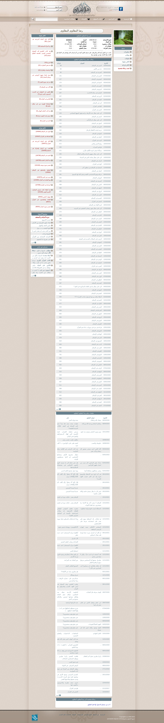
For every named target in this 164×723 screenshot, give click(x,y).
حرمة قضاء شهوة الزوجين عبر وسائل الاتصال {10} (41, 76)
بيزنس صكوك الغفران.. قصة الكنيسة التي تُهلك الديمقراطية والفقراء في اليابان (67, 434)
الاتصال (84, 19)
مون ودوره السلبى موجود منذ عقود (91, 432)
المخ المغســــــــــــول (44, 228)
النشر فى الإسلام (97, 116)
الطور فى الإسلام (97, 314)
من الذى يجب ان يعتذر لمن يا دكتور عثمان (41, 232)
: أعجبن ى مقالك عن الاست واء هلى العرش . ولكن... (41, 271)
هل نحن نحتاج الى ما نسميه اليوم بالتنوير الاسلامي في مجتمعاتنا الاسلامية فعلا (67, 465)
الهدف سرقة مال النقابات (93, 592)
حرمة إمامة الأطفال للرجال (94, 130)
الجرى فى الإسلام (97, 76)
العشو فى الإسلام (97, 79)
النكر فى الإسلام (97, 215)
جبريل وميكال (74, 575)
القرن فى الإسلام (97, 273)
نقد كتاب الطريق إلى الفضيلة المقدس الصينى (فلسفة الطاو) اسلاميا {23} (41, 52)
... (100, 440)
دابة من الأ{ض (98, 69)
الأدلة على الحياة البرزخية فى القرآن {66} (41, 40)
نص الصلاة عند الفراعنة (71, 560)
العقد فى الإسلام (97, 402)
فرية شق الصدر (73, 662)
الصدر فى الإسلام (97, 307)
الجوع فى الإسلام (97, 331)
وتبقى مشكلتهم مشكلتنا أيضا (92, 471)
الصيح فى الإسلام (97, 354)
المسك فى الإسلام (96, 256)
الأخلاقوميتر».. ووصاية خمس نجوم (68, 527)
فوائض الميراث (97, 147)
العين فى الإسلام (97, 235)
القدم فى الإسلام (97, 283)
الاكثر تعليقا (125, 62)
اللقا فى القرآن (97, 106)
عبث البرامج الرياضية (72, 602)
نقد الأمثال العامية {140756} (43, 160)
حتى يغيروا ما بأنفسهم (44, 239)
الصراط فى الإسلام (96, 310)
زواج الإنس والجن (97, 144)
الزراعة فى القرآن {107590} (43, 185)
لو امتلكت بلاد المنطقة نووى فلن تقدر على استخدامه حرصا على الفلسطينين (90, 521)
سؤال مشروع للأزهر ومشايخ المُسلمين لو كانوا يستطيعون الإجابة (67, 457)
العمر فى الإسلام (97, 246)
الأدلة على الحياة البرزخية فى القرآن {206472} (41, 142)
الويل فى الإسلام (97, 232)
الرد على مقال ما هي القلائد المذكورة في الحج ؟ (88, 286)
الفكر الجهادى (97, 633)
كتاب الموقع (98, 19)
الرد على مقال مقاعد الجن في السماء (91, 157)
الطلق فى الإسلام (97, 280)
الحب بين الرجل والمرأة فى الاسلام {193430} (41, 149)
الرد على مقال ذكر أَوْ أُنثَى (94, 120)
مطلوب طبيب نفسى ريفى (70, 440)
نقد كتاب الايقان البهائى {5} (43, 111)
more (58, 409)
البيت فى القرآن (97, 140)
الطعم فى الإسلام (97, 229)
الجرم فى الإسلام (97, 375)
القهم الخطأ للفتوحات (94, 624)
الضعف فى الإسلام (96, 263)
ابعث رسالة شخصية (123, 68)
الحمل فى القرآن (97, 201)
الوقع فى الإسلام (97, 371)
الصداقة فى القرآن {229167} (43, 136)
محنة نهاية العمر (73, 420)
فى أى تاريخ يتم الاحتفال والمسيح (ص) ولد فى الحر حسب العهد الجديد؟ (90, 476)
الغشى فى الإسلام (96, 249)
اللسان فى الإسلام (96, 225)
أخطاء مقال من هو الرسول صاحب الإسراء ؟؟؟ (88, 297)
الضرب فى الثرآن (97, 266)
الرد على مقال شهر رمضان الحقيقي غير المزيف (88, 208)
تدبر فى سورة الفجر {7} (44, 82)
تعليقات (127, 58)
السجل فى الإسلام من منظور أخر (92, 167)
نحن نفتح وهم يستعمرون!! (70, 614)
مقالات (127, 55)
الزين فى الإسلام (97, 96)
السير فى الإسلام (97, 65)
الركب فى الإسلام (97, 161)
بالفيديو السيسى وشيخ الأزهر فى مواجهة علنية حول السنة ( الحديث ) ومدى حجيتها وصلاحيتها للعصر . (67, 677)
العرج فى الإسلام (97, 127)
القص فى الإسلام (97, 381)
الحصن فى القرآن (73, 692)
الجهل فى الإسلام (97, 188)
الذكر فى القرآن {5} (45, 121)
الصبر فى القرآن (97, 110)
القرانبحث (80, 714)
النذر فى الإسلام (97, 337)
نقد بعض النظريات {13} (44, 65)
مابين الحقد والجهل (45, 225)
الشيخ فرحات (46, 234)
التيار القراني (88, 714)
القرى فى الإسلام (97, 86)
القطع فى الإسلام (97, 378)
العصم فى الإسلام (97, 293)
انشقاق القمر (74, 551)
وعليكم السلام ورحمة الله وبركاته (91, 423)
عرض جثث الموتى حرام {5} (43, 116)
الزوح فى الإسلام (97, 317)
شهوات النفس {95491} (44, 197)
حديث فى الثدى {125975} (44, 177)
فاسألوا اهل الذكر (42, 247)
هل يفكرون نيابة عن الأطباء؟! (69, 571)
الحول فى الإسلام (97, 123)
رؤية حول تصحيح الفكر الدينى (69, 471)
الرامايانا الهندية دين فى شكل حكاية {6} (41, 105)
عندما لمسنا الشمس (72, 488)
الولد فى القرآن (97, 164)
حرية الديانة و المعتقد (42, 217)
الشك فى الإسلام (97, 171)
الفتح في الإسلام (97, 133)
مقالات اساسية (69, 19)
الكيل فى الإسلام (97, 303)
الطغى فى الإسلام (96, 212)
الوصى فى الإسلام (96, 259)
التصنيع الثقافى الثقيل (71, 566)
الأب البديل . (74, 538)
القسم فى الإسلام (96, 198)
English (116, 9)
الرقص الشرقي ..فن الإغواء (70, 665)
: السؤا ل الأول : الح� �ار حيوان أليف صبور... (41, 252)
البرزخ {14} (48, 62)
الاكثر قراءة (125, 65)
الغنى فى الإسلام (97, 348)
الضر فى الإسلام (97, 395)
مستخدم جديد (40, 10)
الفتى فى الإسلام (97, 195)
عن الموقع (96, 714)
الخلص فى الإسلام (96, 365)
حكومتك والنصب (96, 443)
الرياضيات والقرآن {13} (44, 70)
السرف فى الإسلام (96, 181)
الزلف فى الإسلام (97, 269)
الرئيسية (127, 19)
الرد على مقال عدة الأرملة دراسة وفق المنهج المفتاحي (86, 113)
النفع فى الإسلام (97, 242)
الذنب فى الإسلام (97, 344)
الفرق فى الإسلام (97, 320)
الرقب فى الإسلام (97, 368)
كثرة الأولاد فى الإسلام (95, 205)
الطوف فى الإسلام (96, 392)
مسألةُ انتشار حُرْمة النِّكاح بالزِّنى (92, 150)
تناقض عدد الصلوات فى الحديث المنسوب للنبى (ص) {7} (41, 93)
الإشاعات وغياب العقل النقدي (69, 542)
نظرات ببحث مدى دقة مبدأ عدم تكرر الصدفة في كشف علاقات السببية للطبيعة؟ (67, 426)
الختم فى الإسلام (97, 300)
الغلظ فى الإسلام (97, 252)
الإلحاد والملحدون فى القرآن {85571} (41, 201)
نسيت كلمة (37, 7)
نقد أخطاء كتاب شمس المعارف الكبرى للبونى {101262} (41, 191)
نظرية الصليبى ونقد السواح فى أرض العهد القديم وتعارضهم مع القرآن (67, 586)
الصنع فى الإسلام (97, 361)
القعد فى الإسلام (97, 99)
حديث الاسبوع (46, 220)
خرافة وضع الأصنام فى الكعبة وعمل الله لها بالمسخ (87, 174)
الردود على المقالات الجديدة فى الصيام (90, 239)
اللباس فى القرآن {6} (45, 99)
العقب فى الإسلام (97, 388)
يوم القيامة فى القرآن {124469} (42, 180)
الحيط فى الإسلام (97, 82)
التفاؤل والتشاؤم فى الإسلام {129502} (41, 171)
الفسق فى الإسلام (96, 341)
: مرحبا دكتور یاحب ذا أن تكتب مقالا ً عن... (41, 262)
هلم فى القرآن (74, 688)
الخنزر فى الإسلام (97, 184)
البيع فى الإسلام (97, 178)
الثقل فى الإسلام (97, 137)
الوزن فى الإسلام (97, 276)
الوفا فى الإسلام (97, 334)
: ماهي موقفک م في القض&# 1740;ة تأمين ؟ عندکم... (41, 267)
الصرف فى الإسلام (96, 72)
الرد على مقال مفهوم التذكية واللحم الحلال (89, 154)
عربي (111, 9)
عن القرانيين (113, 19)
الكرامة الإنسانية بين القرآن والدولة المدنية (41, 238)
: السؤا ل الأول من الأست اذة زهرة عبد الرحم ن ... (41, 257)
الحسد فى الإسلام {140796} (43, 155)
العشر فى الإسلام (97, 222)
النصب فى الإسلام (96, 218)
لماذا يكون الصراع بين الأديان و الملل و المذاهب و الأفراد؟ (41, 224)
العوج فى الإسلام (97, 290)
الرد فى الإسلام (97, 103)
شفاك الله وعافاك (96, 420)
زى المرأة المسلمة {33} (44, 46)
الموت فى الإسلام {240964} (43, 131)
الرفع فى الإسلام (97, 398)
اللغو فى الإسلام (97, 351)
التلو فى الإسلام (97, 324)
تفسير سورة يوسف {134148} (43, 165)
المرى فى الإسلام (97, 385)
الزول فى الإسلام (97, 191)
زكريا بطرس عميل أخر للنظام (92, 656)
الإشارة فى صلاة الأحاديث (94, 93)
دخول (42, 7)
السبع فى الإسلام (97, 89)
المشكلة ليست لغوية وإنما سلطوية (91, 508)
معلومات (126, 52)
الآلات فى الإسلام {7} (45, 87)
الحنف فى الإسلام (97, 405)
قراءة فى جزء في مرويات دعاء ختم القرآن (89, 327)
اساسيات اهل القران (65, 714)
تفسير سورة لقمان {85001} (43, 206)
